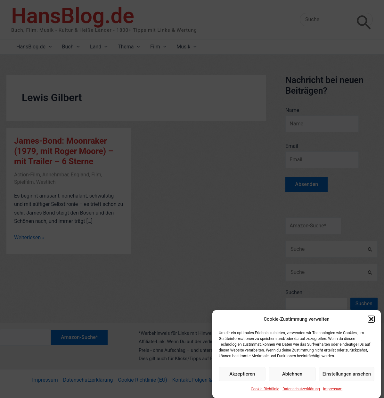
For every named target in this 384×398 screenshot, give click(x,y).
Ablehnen (292, 377)
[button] (371, 322)
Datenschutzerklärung (301, 392)
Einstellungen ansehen (347, 377)
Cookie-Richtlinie (265, 392)
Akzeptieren (242, 377)
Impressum (332, 392)
